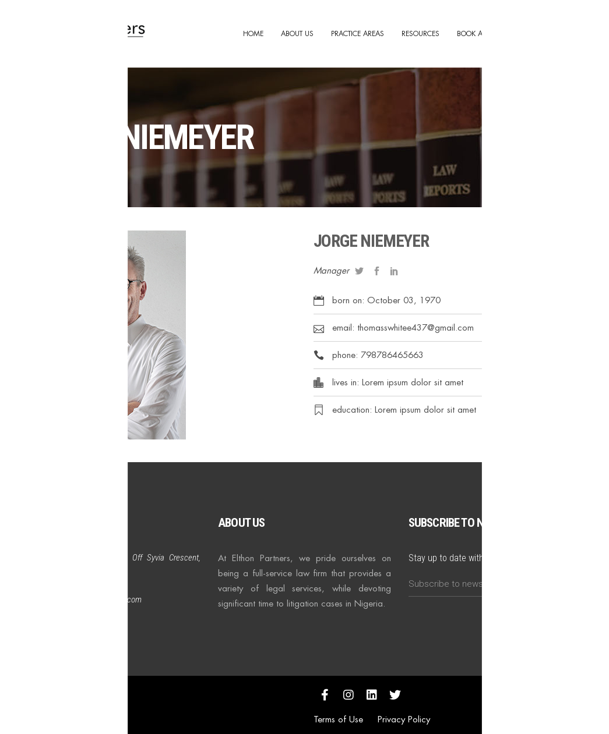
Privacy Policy (404, 719)
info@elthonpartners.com (100, 599)
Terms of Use (338, 719)
